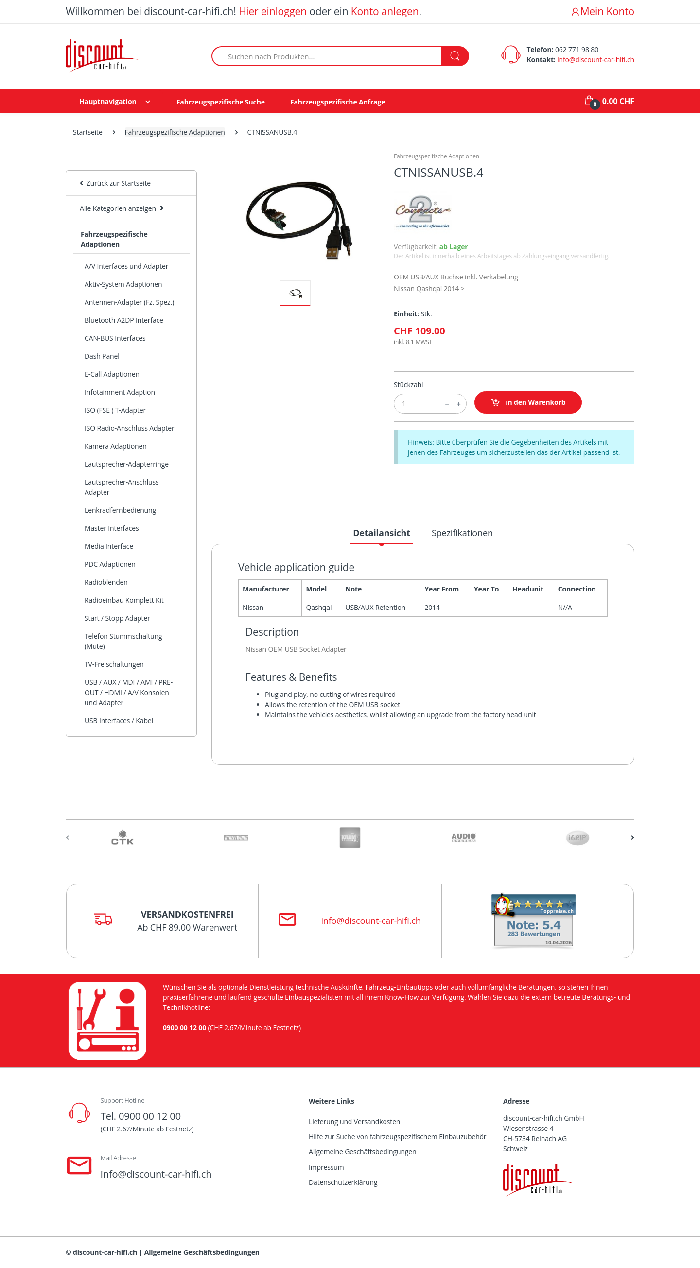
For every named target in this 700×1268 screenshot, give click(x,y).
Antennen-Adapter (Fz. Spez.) (129, 302)
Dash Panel (102, 356)
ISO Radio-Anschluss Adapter (130, 428)
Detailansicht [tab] (381, 532)
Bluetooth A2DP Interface (124, 320)
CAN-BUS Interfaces (115, 338)
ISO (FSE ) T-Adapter (115, 410)
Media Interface (109, 546)
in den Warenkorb (528, 403)
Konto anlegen (385, 11)
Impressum (326, 1167)
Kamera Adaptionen (116, 446)
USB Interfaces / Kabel (119, 720)
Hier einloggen (273, 11)
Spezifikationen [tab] (462, 532)
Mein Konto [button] (602, 11)
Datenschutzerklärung (343, 1182)
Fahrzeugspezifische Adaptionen (175, 132)
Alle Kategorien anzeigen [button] (118, 208)
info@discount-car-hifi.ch (595, 59)
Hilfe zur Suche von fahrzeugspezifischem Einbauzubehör (397, 1136)
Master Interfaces (112, 528)
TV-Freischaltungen (114, 664)
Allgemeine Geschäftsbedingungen (362, 1151)
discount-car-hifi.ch (105, 1252)
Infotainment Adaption (120, 392)
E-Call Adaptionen (112, 374)
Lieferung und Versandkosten (354, 1121)
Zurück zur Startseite (115, 183)
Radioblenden (106, 582)
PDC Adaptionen (110, 564)
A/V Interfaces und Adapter (126, 266)
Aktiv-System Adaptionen (123, 284)
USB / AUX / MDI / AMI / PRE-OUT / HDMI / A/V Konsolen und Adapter (129, 692)
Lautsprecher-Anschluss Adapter (122, 487)
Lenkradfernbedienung (120, 510)
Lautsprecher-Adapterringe (127, 464)
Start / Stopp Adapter (117, 618)
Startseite (88, 132)
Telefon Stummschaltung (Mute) (123, 641)
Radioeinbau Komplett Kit (124, 600)
